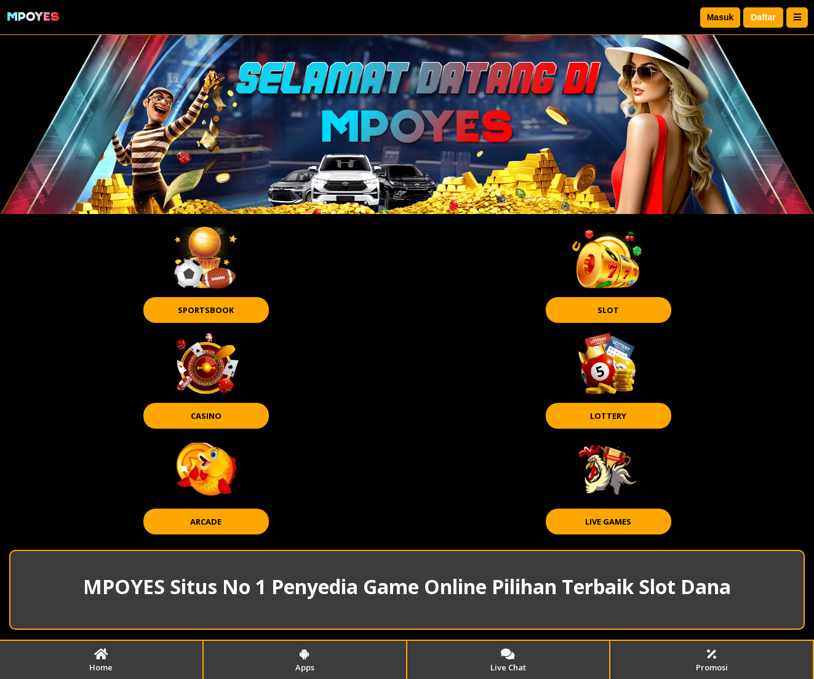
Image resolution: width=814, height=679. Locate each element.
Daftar (763, 17)
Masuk (720, 17)
